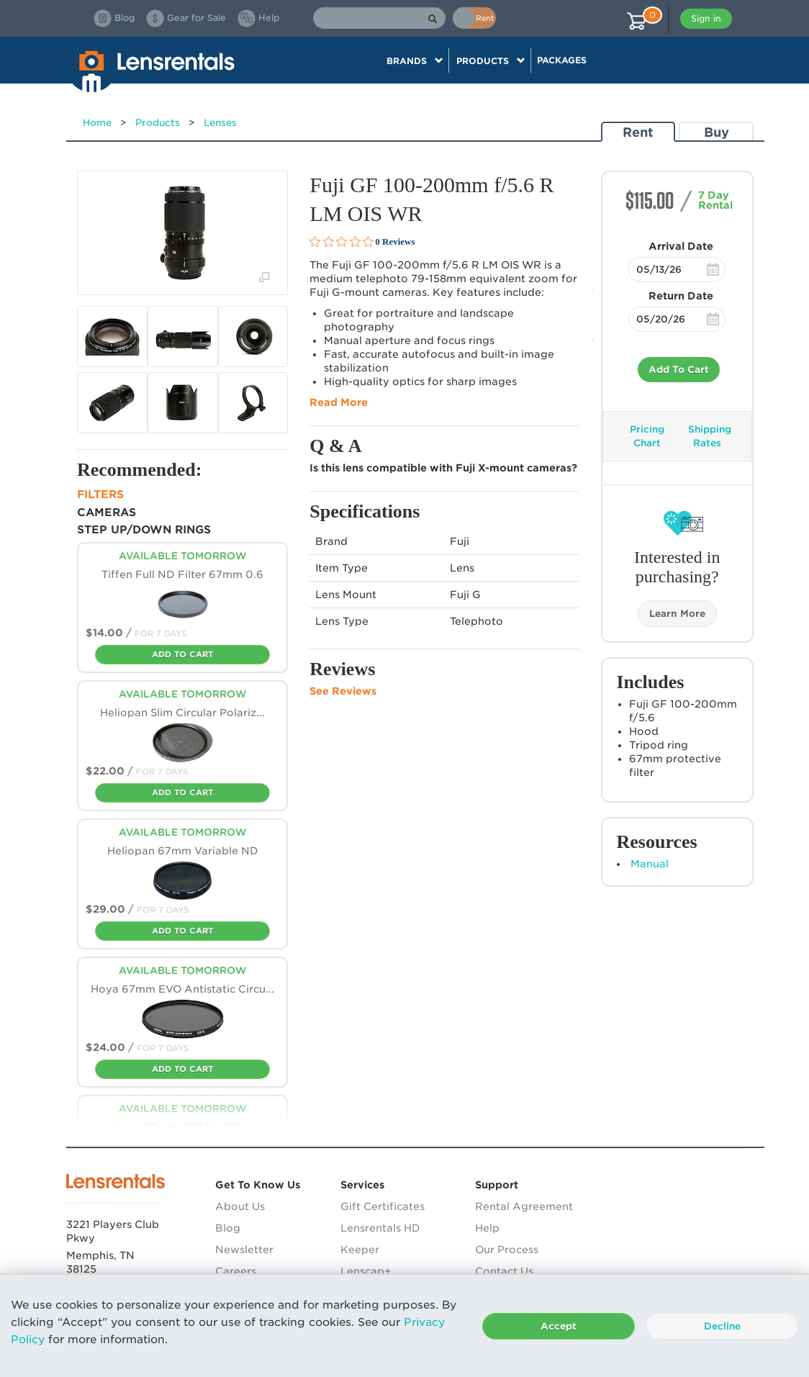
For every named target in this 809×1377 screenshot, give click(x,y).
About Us (240, 1206)
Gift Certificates (382, 1206)
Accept (559, 1326)
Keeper (359, 1249)
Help (487, 1228)
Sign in (706, 18)
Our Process (506, 1249)
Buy (716, 132)
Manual (650, 864)
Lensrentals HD (380, 1228)
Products (157, 122)
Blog (227, 1228)
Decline (722, 1326)
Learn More (677, 613)
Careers (235, 1271)
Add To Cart (678, 369)
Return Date (680, 296)
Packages (562, 60)
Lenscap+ (365, 1271)
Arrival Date (680, 246)
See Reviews (342, 691)
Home (97, 122)
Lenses (220, 122)
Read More (338, 402)
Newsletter (244, 1249)
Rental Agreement (524, 1206)
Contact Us (504, 1271)
